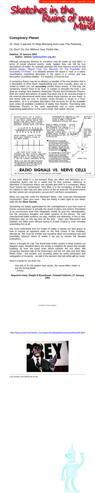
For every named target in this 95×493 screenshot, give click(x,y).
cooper (73, 2)
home (44, 2)
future (91, 2)
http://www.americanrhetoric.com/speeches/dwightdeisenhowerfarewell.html (47, 332)
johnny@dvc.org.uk (44, 57)
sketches (53, 2)
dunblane (63, 2)
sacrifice (82, 2)
